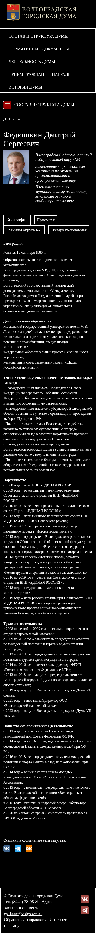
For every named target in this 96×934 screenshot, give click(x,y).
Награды (62, 74)
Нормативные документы (39, 49)
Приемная (46, 220)
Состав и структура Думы (38, 36)
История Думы (25, 87)
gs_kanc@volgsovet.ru (23, 913)
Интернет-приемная (69, 230)
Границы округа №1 (24, 230)
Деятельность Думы (32, 61)
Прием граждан (26, 74)
